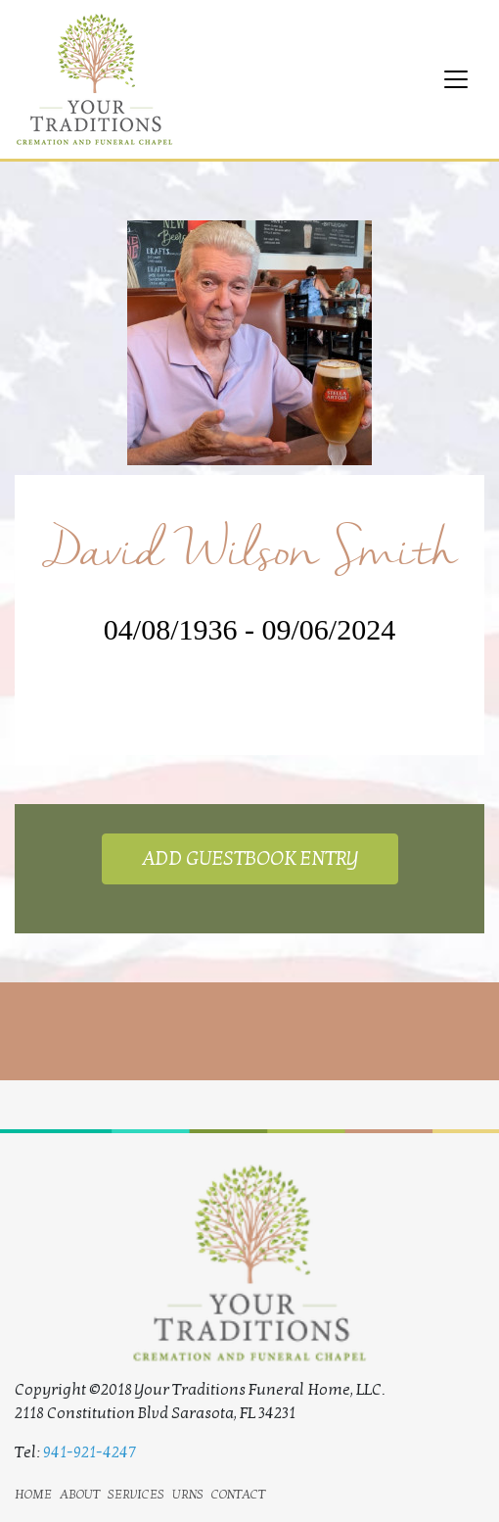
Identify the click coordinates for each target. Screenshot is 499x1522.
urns (188, 1493)
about (80, 1493)
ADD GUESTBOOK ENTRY (250, 859)
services (136, 1493)
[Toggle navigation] (456, 79)
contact (238, 1493)
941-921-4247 (89, 1452)
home (33, 1493)
